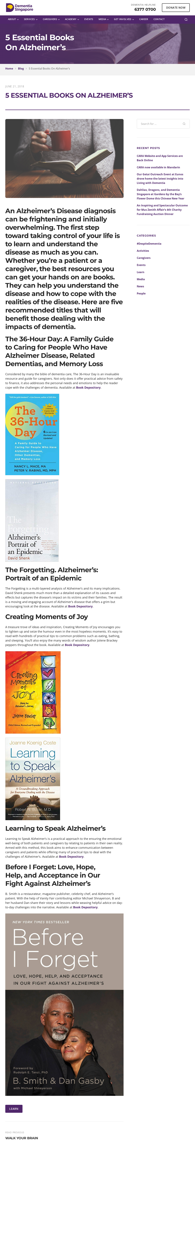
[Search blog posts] (158, 123)
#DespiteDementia (149, 243)
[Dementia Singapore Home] (19, 8)
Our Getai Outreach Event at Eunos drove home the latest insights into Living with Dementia (160, 178)
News (140, 286)
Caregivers (144, 258)
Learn (140, 272)
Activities (143, 251)
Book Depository (88, 387)
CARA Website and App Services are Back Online (160, 158)
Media (141, 279)
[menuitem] (13, 19)
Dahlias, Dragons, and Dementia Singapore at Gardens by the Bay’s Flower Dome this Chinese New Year (160, 194)
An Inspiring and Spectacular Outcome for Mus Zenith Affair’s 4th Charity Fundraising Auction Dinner (162, 210)
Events (141, 265)
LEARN (14, 1109)
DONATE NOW (175, 7)
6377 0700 (145, 9)
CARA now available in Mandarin (158, 167)
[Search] (186, 19)
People (141, 293)
